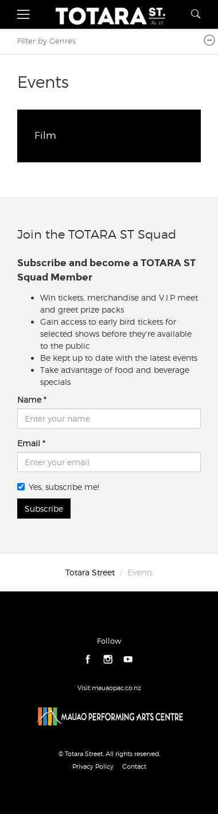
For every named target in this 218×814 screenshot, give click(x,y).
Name (29, 399)
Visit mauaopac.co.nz (109, 688)
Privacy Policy (93, 766)
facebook (88, 659)
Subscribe (44, 508)
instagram (108, 659)
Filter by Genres (46, 41)
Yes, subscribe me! (58, 487)
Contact (134, 766)
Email (28, 443)
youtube (128, 659)
